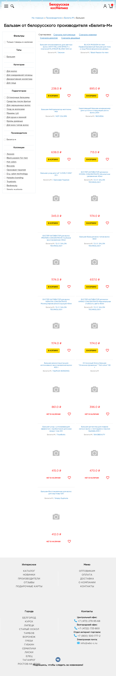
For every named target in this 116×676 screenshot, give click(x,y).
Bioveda (11, 166)
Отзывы (29, 583)
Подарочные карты (29, 586)
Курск (29, 622)
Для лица (11, 83)
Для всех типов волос (18, 125)
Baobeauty (12, 186)
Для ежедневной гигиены (19, 75)
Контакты (87, 586)
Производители (29, 579)
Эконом (10, 154)
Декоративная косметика (19, 79)
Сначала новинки (88, 35)
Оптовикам (87, 571)
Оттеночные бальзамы (18, 97)
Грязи (29, 641)
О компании (87, 583)
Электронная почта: (87, 640)
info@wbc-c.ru (87, 643)
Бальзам (11, 57)
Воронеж (29, 637)
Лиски (29, 652)
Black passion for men (17, 158)
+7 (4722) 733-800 (87, 629)
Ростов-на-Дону (29, 664)
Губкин (29, 645)
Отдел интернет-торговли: (87, 632)
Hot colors (11, 162)
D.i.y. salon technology (17, 174)
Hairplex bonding (15, 178)
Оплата (87, 575)
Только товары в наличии (18, 42)
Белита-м (10, 139)
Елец (29, 656)
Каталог (29, 571)
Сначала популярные (64, 35)
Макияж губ (13, 113)
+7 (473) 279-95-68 (87, 621)
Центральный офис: (87, 617)
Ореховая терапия (16, 170)
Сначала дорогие (49, 38)
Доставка (87, 579)
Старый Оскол (29, 629)
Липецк (29, 626)
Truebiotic (11, 182)
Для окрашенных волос (19, 105)
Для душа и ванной (16, 117)
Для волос (12, 71)
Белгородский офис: (87, 625)
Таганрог (29, 660)
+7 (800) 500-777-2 (87, 636)
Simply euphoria (14, 189)
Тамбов (29, 633)
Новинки (29, 575)
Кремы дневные (15, 121)
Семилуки (29, 649)
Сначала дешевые (70, 38)
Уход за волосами (16, 109)
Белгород (29, 618)
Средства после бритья (19, 101)
